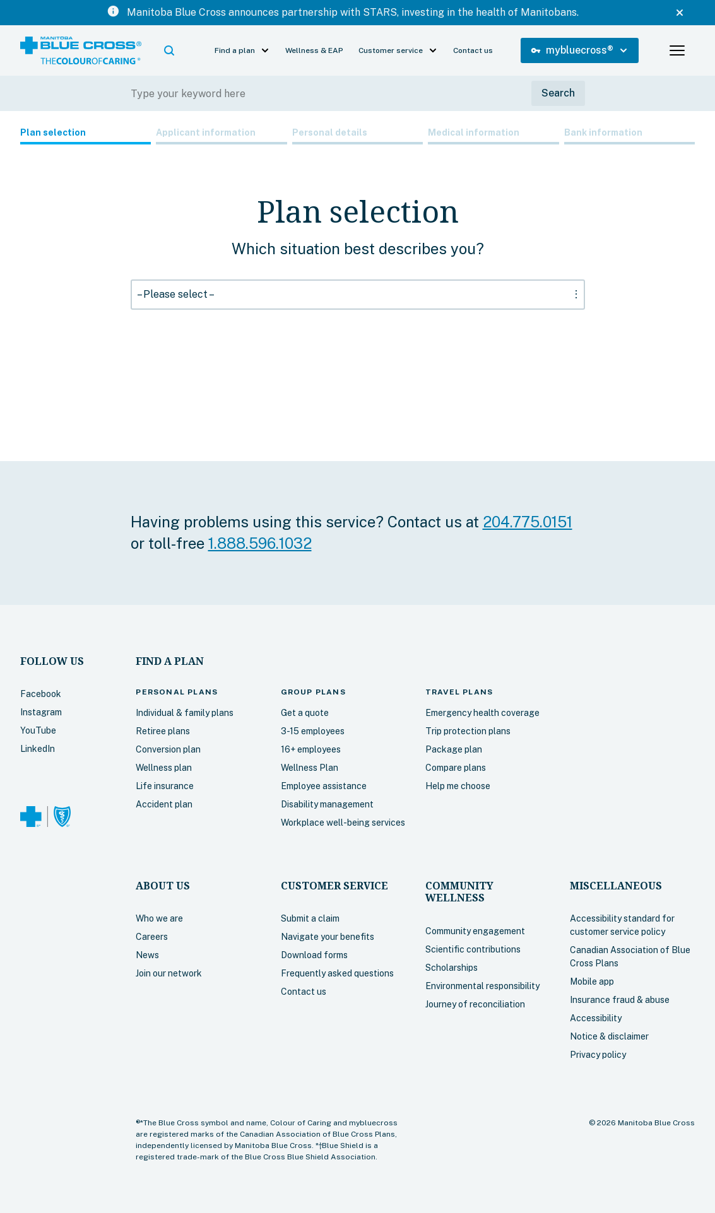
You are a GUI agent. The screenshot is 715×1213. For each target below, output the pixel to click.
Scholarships (451, 968)
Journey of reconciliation (475, 1004)
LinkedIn (37, 749)
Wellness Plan (309, 768)
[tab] (85, 135)
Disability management (327, 804)
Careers (152, 937)
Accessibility (596, 1018)
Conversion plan (168, 749)
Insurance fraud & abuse (620, 1000)
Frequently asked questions (337, 973)
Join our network (169, 973)
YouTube (38, 730)
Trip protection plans (468, 731)
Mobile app (592, 981)
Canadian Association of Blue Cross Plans (630, 956)
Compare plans (455, 768)
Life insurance (165, 786)
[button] (169, 50)
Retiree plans (163, 731)
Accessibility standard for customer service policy (622, 925)
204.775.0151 (527, 521)
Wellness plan (164, 768)
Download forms (314, 955)
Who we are (159, 918)
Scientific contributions (473, 949)
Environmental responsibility (482, 986)
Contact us (473, 50)
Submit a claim (310, 918)
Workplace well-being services (343, 822)
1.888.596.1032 (260, 543)
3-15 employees (313, 731)
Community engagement (475, 931)
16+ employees (311, 749)
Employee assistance (324, 786)
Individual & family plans (184, 713)
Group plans (313, 692)
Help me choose (457, 786)
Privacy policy (598, 1055)
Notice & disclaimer (609, 1036)
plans (177, 692)
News (147, 955)
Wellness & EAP (314, 50)
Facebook (40, 694)
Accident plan (164, 804)
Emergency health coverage (482, 713)
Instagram (41, 712)
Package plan (453, 749)
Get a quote (305, 713)
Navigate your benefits (327, 937)
